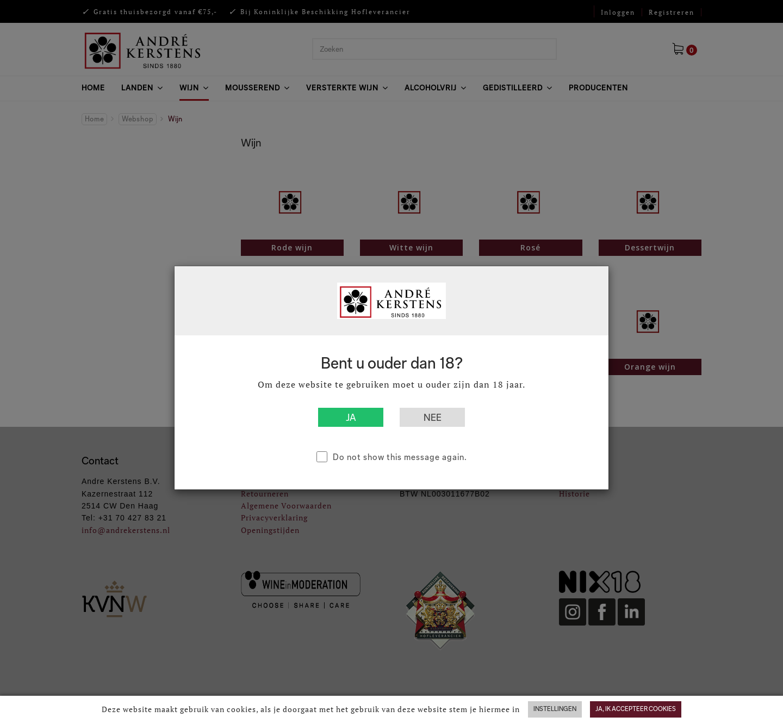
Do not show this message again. (400, 457)
